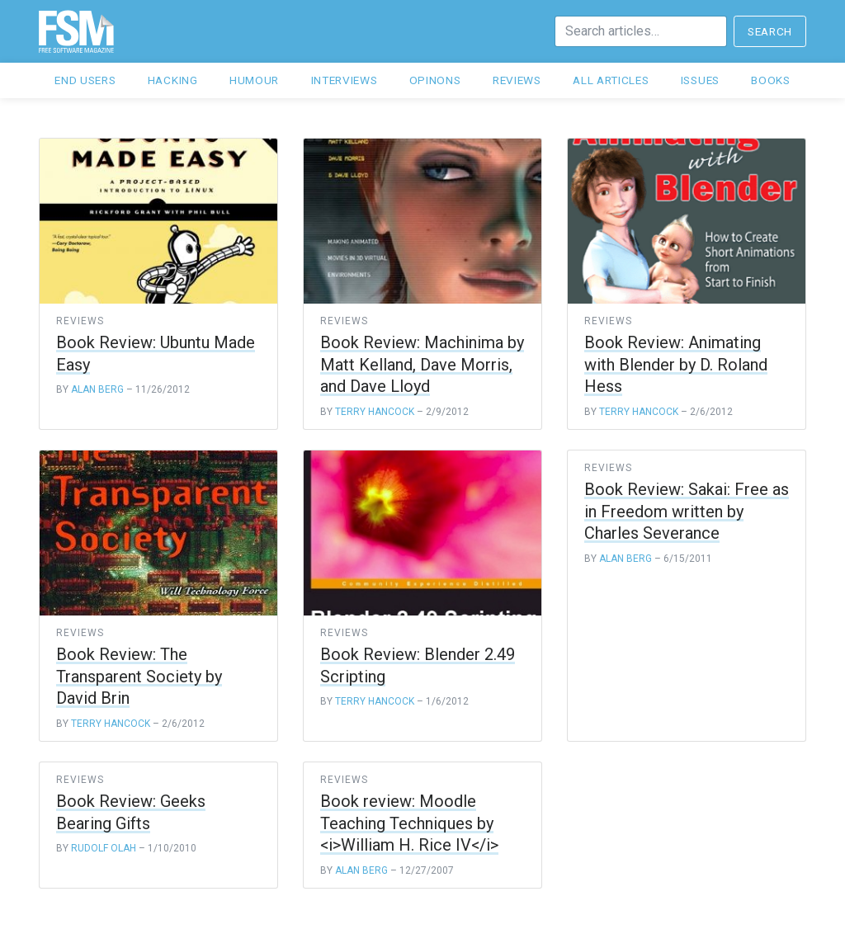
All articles (611, 80)
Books (770, 80)
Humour (254, 80)
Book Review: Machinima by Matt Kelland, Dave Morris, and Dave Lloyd (422, 364)
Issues (700, 80)
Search (770, 31)
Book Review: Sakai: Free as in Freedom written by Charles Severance (686, 511)
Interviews (344, 80)
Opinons (435, 80)
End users (85, 80)
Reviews (517, 80)
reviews (80, 321)
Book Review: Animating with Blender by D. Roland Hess (675, 364)
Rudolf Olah (103, 848)
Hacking (173, 80)
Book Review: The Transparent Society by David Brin (139, 676)
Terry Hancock (374, 411)
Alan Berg (97, 389)
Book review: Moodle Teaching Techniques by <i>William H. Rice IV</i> (409, 823)
